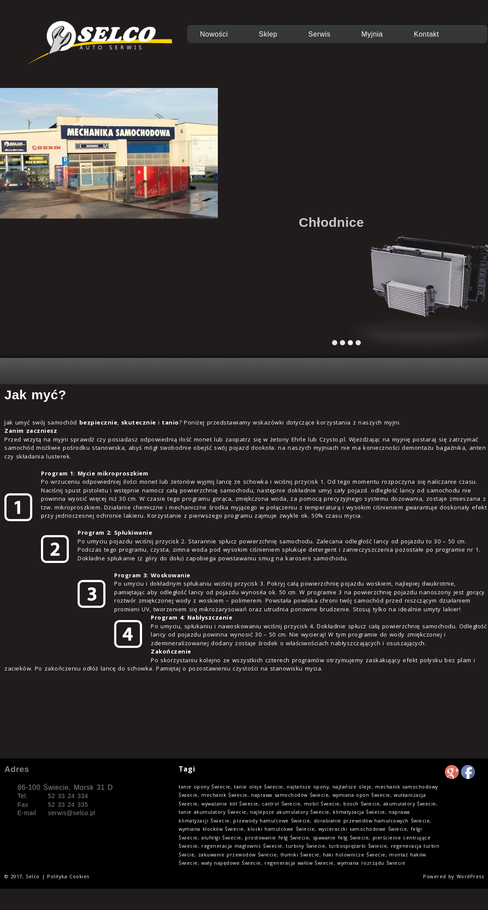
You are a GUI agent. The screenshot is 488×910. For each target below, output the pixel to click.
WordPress (470, 876)
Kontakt (426, 34)
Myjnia (372, 34)
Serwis (319, 34)
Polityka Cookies (68, 876)
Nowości (214, 34)
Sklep (268, 34)
